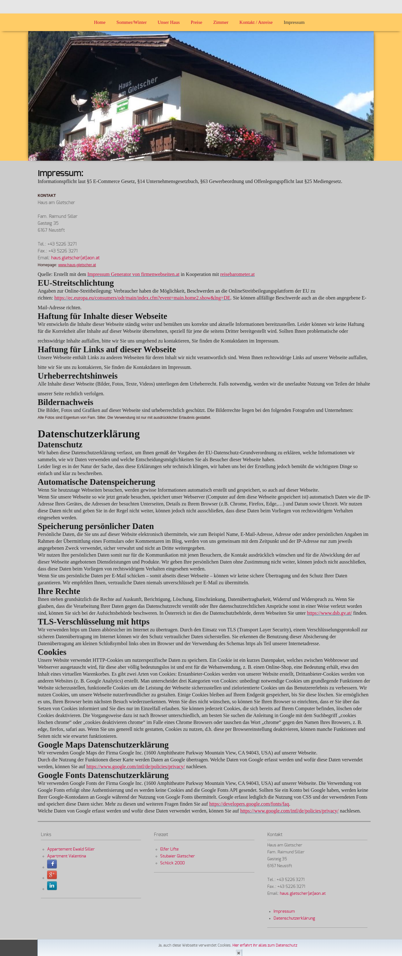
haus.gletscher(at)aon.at (75, 258)
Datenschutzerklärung (294, 918)
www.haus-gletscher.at (77, 265)
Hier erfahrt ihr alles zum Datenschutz (264, 945)
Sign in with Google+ (52, 875)
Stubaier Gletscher (177, 856)
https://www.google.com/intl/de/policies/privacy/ (135, 766)
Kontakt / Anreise (256, 22)
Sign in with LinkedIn (52, 885)
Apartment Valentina (66, 856)
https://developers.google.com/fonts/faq (249, 804)
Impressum (294, 22)
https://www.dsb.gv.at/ (329, 613)
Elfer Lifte (169, 849)
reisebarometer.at (237, 274)
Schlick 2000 (172, 863)
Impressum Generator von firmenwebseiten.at (133, 274)
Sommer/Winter (132, 22)
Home (100, 22)
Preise (196, 22)
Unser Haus (169, 22)
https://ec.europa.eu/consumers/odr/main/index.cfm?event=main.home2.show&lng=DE (142, 297)
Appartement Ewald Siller (71, 849)
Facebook (52, 864)
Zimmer (220, 22)
